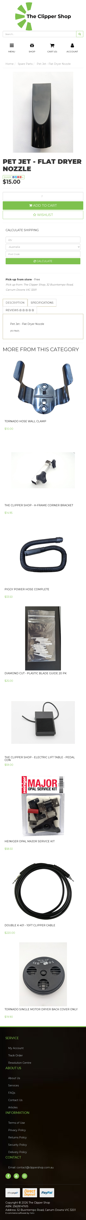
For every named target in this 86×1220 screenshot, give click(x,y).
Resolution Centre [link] (19, 1062)
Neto (32, 1213)
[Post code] (43, 254)
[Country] (43, 247)
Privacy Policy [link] (17, 1130)
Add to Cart (43, 206)
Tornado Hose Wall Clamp (25, 421)
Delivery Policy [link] (17, 1152)
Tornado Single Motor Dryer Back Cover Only (41, 1009)
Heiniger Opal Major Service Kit (30, 841)
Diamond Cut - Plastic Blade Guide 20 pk (36, 673)
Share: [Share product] (13, 177)
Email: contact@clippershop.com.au (31, 1167)
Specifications (42, 302)
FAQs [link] (11, 1092)
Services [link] (13, 1085)
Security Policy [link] (17, 1144)
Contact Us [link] (15, 1100)
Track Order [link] (15, 1055)
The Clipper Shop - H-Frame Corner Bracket (39, 505)
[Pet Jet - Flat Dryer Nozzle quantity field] (43, 196)
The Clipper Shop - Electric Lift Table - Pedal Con (40, 759)
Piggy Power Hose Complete (27, 589)
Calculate (43, 261)
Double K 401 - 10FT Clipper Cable (30, 925)
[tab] (15, 303)
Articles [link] (12, 1107)
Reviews (20, 310)
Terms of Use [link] (16, 1122)
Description (15, 302)
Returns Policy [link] (17, 1137)
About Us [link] (14, 1078)
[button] (43, 215)
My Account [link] (16, 1048)
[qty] (43, 240)
